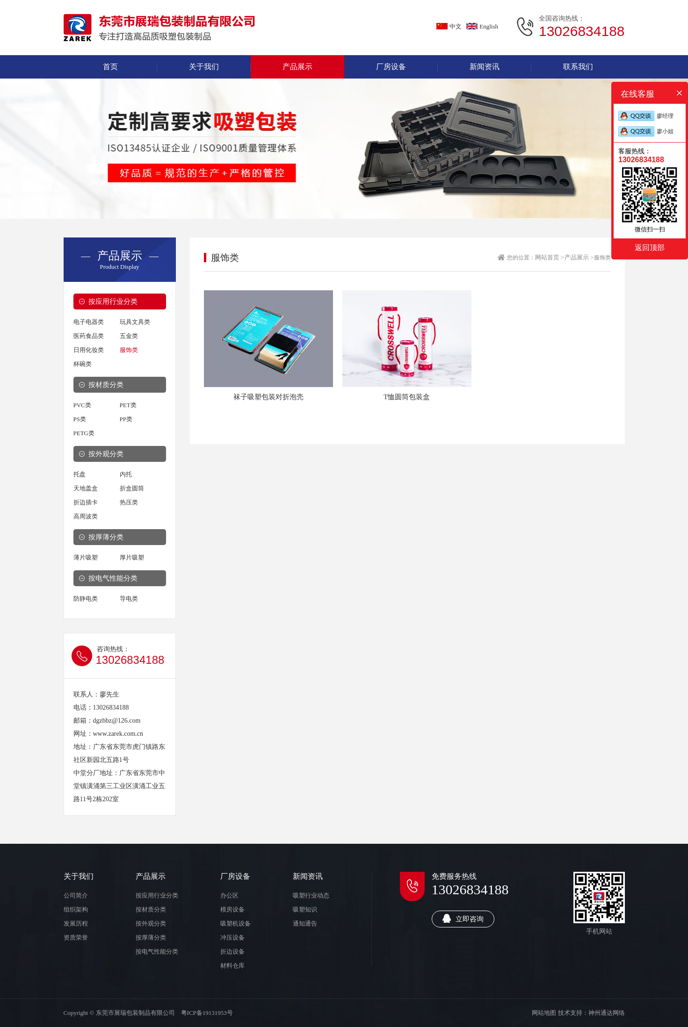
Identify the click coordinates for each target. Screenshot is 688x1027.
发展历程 (76, 923)
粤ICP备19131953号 (207, 1012)
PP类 (126, 419)
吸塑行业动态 (311, 895)
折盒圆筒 (132, 488)
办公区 (229, 895)
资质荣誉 (76, 937)
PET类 (128, 405)
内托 (126, 474)
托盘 (79, 474)
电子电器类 (88, 321)
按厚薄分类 (105, 537)
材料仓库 (232, 965)
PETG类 (84, 433)
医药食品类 (88, 335)
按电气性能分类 (113, 578)
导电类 (129, 598)
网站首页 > (550, 257)
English (482, 26)
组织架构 (76, 909)
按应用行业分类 (113, 301)
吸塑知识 (305, 909)
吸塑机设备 (235, 923)
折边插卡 (85, 502)
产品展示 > (579, 257)
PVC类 (82, 405)
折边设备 (232, 951)
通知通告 (305, 923)
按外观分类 (105, 454)
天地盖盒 (85, 488)
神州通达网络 (606, 1012)
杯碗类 (82, 363)
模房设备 (232, 909)
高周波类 (85, 516)
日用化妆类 (88, 349)
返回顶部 (650, 247)
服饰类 (129, 349)
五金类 (129, 335)
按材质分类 (105, 384)
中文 (449, 26)
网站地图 (544, 1012)
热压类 (129, 502)
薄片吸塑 (85, 557)
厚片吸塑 (132, 557)
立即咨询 (463, 918)
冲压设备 (232, 937)
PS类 (79, 419)
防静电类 (85, 598)
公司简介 (76, 895)
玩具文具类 (135, 321)
